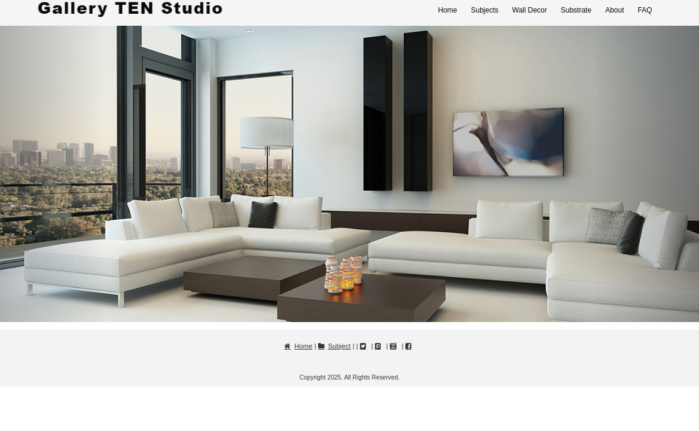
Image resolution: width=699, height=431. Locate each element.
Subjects (484, 10)
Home (447, 10)
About (614, 10)
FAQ (644, 10)
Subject (339, 346)
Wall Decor (529, 10)
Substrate (576, 10)
